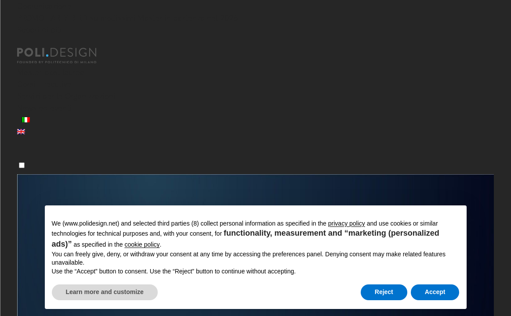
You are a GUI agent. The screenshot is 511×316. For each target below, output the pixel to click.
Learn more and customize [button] (105, 291)
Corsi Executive (44, 84)
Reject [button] (384, 291)
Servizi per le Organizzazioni (66, 96)
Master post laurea (50, 72)
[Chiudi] (22, 42)
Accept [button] (435, 291)
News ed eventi (44, 108)
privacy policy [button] (346, 223)
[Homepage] (64, 56)
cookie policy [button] (141, 244)
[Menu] (22, 165)
